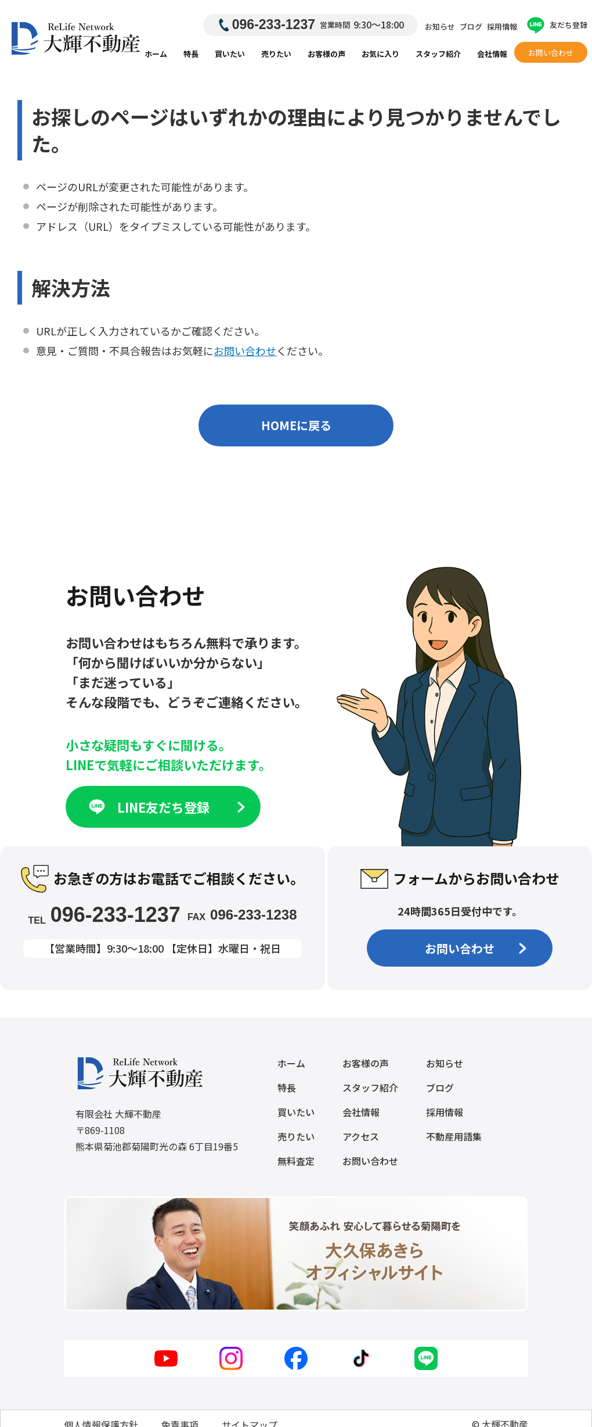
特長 (190, 53)
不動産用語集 (454, 1136)
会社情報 (492, 53)
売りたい (276, 53)
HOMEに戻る (296, 425)
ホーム (156, 53)
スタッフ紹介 (438, 53)
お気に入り (380, 53)
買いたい (230, 53)
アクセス (360, 1136)
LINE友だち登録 (165, 806)
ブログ (471, 26)
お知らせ (440, 26)
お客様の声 (326, 53)
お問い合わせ (550, 52)
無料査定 (296, 1161)
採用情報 (502, 26)
